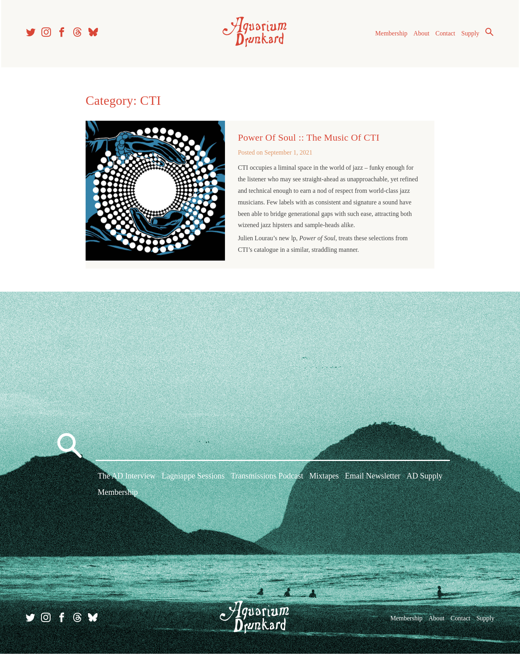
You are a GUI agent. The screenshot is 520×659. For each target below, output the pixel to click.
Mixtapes (324, 482)
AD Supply (425, 482)
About (419, 35)
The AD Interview (127, 482)
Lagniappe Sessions (193, 482)
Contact (443, 35)
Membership (389, 35)
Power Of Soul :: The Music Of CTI (308, 140)
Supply (468, 35)
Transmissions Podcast (267, 482)
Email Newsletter (372, 482)
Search (487, 34)
